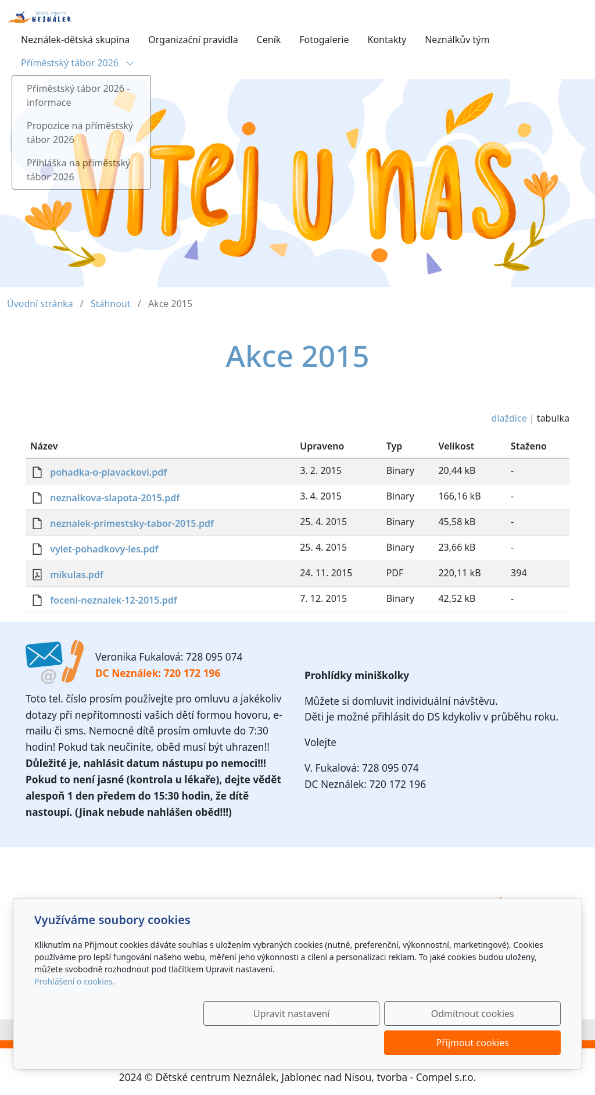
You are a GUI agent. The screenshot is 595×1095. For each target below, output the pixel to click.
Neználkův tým (457, 39)
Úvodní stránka (40, 303)
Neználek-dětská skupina (75, 39)
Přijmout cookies (504, 1042)
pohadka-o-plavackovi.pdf (108, 472)
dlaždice (509, 418)
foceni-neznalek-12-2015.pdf (113, 600)
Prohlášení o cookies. (74, 1010)
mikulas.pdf (76, 574)
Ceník (269, 39)
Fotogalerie (324, 39)
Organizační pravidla (193, 39)
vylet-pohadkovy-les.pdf (104, 549)
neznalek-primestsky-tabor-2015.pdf (132, 523)
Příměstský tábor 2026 (78, 62)
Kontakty (386, 39)
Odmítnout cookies (389, 1042)
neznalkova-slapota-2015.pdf (115, 497)
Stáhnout (111, 303)
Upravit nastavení (272, 1042)
